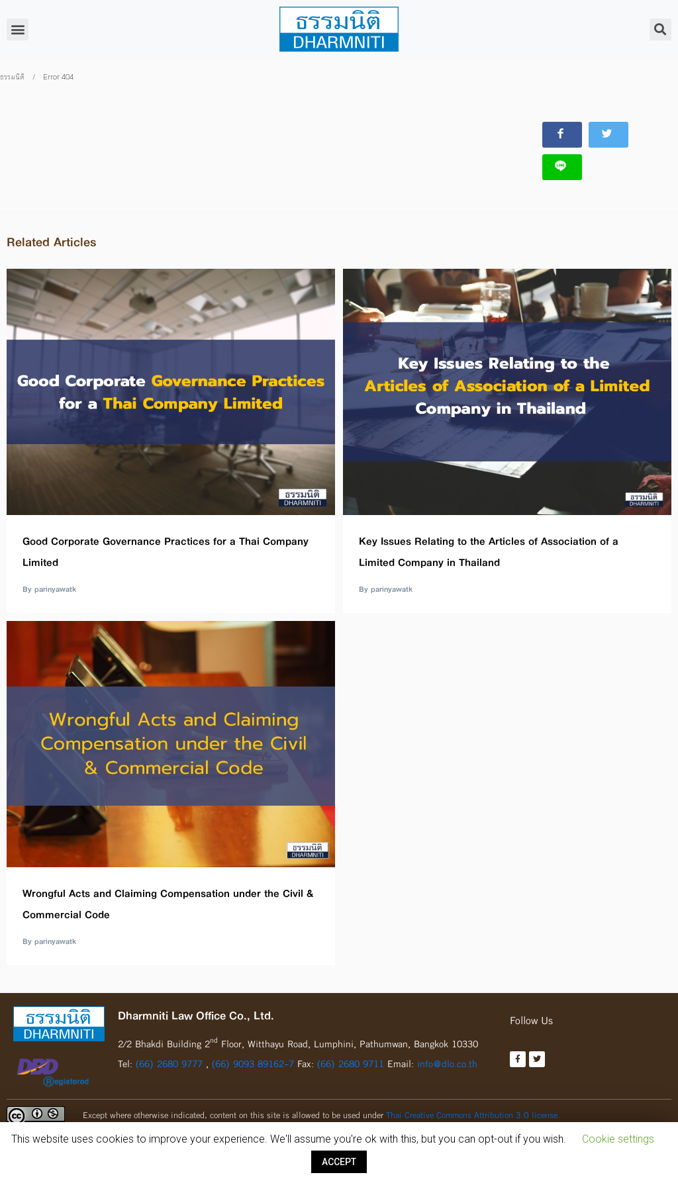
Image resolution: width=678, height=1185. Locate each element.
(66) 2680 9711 (350, 1057)
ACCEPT (339, 1162)
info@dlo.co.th (447, 1057)
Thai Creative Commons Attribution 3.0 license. (473, 1108)
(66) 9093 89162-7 (254, 1057)
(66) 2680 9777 (169, 1057)
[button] (17, 29)
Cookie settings (618, 1139)
